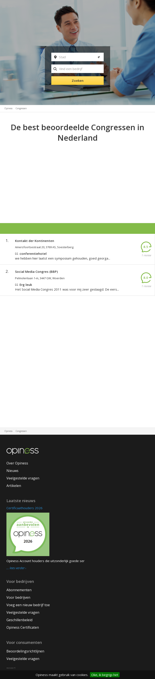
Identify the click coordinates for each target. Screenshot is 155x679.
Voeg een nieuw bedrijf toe (28, 605)
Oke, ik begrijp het (104, 675)
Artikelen (13, 485)
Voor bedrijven (18, 597)
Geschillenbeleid (19, 620)
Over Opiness (17, 463)
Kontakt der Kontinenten (34, 241)
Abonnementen (19, 590)
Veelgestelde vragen (22, 478)
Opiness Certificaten (22, 627)
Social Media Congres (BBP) (36, 271)
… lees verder (15, 568)
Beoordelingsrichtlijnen (25, 651)
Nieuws (12, 470)
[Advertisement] (77, 175)
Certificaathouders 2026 (24, 508)
